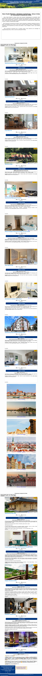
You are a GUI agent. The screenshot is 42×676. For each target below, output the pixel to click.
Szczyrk (35, 497)
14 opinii (24, 138)
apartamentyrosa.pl (39, 0)
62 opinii (26, 622)
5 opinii (28, 306)
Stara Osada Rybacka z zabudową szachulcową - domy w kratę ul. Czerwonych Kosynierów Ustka (21, 668)
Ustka (36, 47)
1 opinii (31, 239)
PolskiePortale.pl (6, 675)
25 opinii (25, 104)
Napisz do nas (31, 674)
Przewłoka (35, 182)
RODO (10, 670)
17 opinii (31, 554)
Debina (35, 148)
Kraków (35, 531)
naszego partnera (24, 74)
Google (2, 666)
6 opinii (28, 205)
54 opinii (24, 655)
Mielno (35, 632)
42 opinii (26, 588)
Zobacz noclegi (21, 68)
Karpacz (35, 565)
